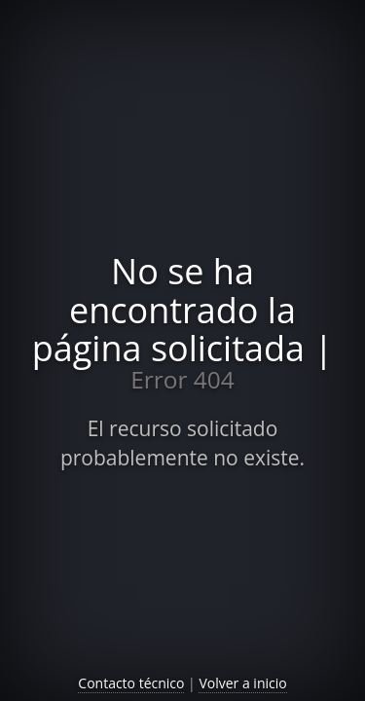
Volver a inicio (242, 683)
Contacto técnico (131, 683)
